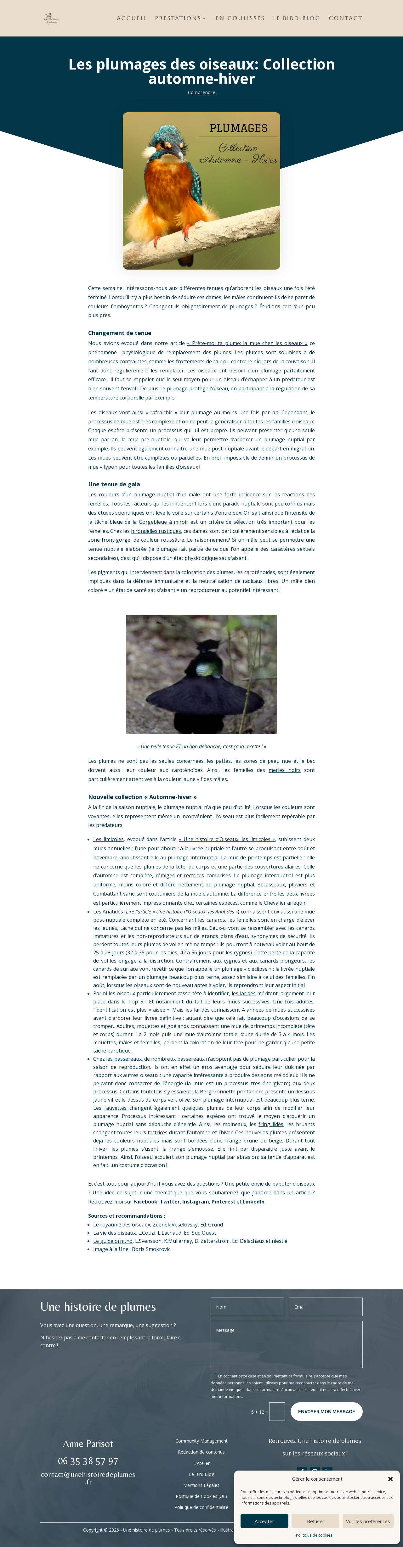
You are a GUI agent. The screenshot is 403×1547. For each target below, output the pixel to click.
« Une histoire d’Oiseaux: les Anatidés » (195, 911)
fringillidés (270, 1124)
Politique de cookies (314, 1535)
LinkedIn (253, 1201)
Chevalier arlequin (285, 902)
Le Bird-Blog (297, 18)
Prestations (178, 18)
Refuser (315, 1521)
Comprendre (201, 92)
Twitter (170, 1201)
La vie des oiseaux (114, 1232)
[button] (390, 1479)
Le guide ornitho (113, 1240)
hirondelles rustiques (156, 531)
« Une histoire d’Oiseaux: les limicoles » (227, 839)
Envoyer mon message (326, 1411)
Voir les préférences (368, 1521)
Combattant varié (114, 893)
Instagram (195, 1201)
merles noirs (284, 770)
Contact (346, 18)
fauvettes (116, 1107)
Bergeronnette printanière (232, 1091)
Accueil (132, 18)
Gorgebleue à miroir (164, 521)
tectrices (157, 1132)
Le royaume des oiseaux (121, 1224)
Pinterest (224, 1201)
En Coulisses (240, 18)
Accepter (264, 1521)
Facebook (145, 1201)
